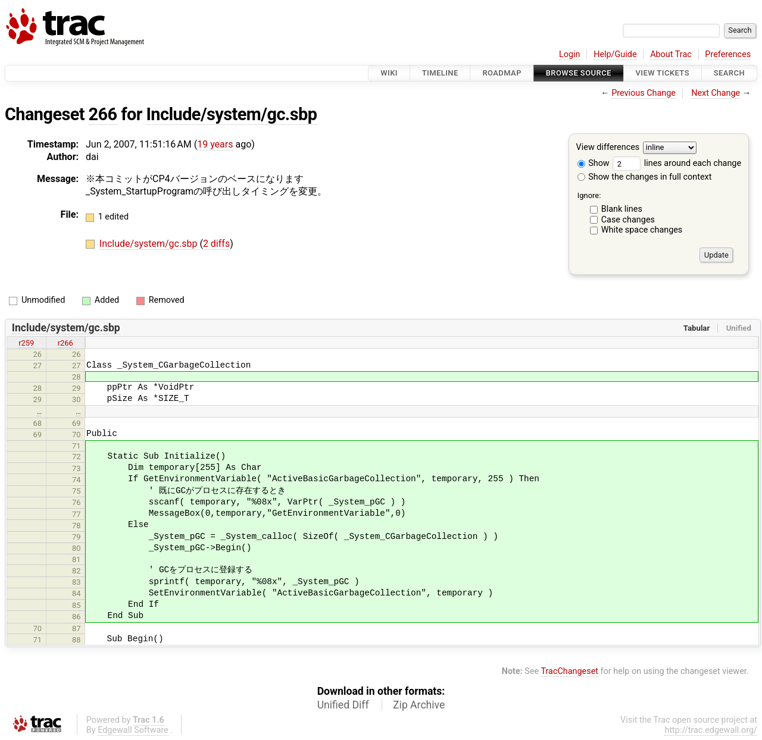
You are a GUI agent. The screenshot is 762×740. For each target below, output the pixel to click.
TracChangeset (569, 671)
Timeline (440, 72)
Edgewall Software (133, 730)
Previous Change (643, 93)
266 (103, 114)
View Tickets (662, 72)
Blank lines (621, 209)
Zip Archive (419, 705)
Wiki (389, 72)
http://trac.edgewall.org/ (710, 730)
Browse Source (578, 72)
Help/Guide (615, 54)
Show (593, 163)
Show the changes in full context (644, 177)
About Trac (671, 54)
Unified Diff (343, 705)
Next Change (715, 93)
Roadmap (501, 72)
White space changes (642, 230)
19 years (215, 144)
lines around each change (677, 163)
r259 (26, 342)
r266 (65, 342)
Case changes (628, 220)
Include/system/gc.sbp (231, 114)
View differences (608, 148)
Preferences (728, 54)
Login (569, 54)
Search (729, 72)
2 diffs (216, 243)
